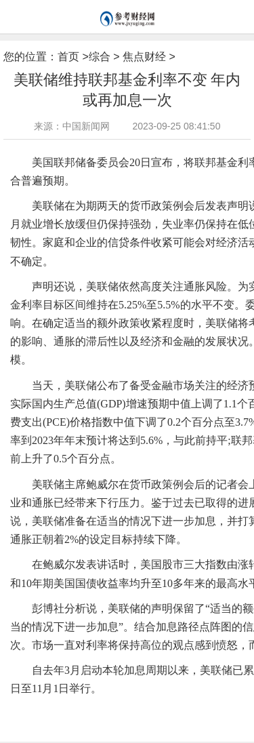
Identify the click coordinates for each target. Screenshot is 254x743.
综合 (99, 56)
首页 (68, 56)
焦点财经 (144, 56)
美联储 (72, 710)
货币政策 (103, 710)
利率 (156, 710)
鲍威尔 (133, 710)
